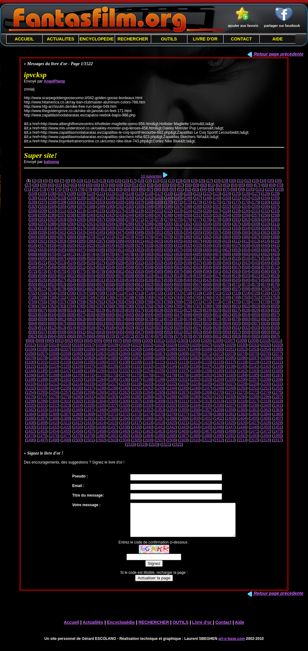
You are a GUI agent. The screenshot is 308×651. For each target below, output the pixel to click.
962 (33, 336)
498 (71, 258)
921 (139, 328)
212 (71, 211)
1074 (242, 353)
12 (95, 180)
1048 (195, 349)
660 (130, 284)
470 (52, 254)
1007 (230, 340)
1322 (54, 405)
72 (35, 189)
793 (159, 306)
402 (149, 241)
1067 (160, 353)
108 (71, 193)
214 (91, 211)
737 (120, 297)
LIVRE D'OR (205, 38)
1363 (277, 410)
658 (110, 284)
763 (120, 302)
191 (120, 206)
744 (188, 297)
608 (130, 276)
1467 (207, 431)
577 (81, 271)
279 (217, 219)
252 (207, 215)
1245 (183, 388)
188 (91, 206)
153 (256, 198)
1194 (101, 379)
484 (188, 254)
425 (120, 245)
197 (178, 206)
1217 (113, 384)
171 (178, 202)
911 (42, 328)
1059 (66, 353)
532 (149, 263)
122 (207, 193)
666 (188, 284)
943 (101, 332)
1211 (42, 384)
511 (198, 258)
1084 (101, 358)
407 (198, 241)
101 (260, 189)
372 (110, 237)
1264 (148, 392)
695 (217, 289)
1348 (101, 410)
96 (218, 189)
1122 (30, 366)
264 (71, 219)
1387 (42, 418)
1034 (30, 349)
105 (42, 193)
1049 (207, 349)
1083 (89, 358)
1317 (254, 401)
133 (62, 198)
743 (178, 297)
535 (178, 263)
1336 (219, 405)
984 (246, 336)
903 (217, 323)
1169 (66, 375)
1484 (148, 436)
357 (217, 232)
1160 (219, 371)
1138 (219, 366)
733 (81, 297)
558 (149, 267)
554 (110, 267)
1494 (266, 436)
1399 (183, 418)
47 (104, 185)
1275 (277, 392)
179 (256, 202)
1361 (254, 410)
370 (91, 237)
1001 (159, 340)
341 (62, 232)
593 (236, 271)
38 (36, 185)
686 (130, 289)
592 (227, 271)
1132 (148, 366)
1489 (207, 436)
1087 (136, 358)
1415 (113, 423)
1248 (219, 388)
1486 (172, 436)
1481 (113, 436)
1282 (101, 397)
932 (246, 328)
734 (91, 297)
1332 (172, 405)
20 (156, 180)
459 (198, 250)
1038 (77, 349)
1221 (160, 384)
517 (256, 258)
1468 (219, 431)
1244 (172, 388)
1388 (54, 418)
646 (246, 280)
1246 (195, 388)
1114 (195, 362)
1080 (54, 358)
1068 (172, 353)
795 (178, 306)
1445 (207, 427)
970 (110, 336)
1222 (172, 384)
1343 (42, 410)
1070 (195, 353)
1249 (230, 388)
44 (81, 185)
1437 (113, 427)
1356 (195, 410)
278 (207, 219)
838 (91, 315)
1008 (241, 340)
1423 (207, 423)
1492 (242, 436)
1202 (195, 379)
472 (71, 254)
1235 (66, 388)
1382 (242, 414)
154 (266, 198)
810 (71, 310)
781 (42, 306)
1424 (219, 423)
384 (227, 237)
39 (43, 185)
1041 (113, 349)
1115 (207, 362)
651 (42, 284)
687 (139, 289)
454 (149, 250)
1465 (183, 431)
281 (236, 219)
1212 (54, 384)
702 (33, 293)
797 (198, 306)
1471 (254, 431)
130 (33, 198)
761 (101, 302)
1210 (30, 384)
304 (207, 224)
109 (81, 193)
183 (42, 206)
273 (159, 219)
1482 (125, 436)
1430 (30, 427)
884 (33, 323)
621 (256, 276)
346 (110, 232)
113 (120, 193)
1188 (30, 379)
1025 (183, 345)
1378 (195, 414)
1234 (54, 388)
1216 (101, 384)
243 (120, 215)
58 (188, 185)
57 (181, 185)
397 (101, 241)
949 (159, 332)
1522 (177, 444)
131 (42, 198)
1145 (42, 371)
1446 (219, 427)
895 (139, 323)
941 (81, 332)
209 (42, 211)
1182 (219, 375)
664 (168, 284)
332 (227, 228)
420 (71, 245)
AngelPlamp (54, 81)
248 (168, 215)
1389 (66, 418)
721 (217, 293)
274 (168, 219)
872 (168, 319)
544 (266, 263)
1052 (242, 349)
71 (28, 189)
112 (110, 193)
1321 (42, 405)
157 (42, 202)
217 (120, 211)
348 (130, 232)
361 (256, 232)
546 (33, 267)
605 (101, 276)
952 (188, 332)
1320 (30, 405)
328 (188, 228)
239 (81, 215)
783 (62, 306)
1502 (101, 440)
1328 (125, 405)
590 (207, 271)
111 (101, 193)
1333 (183, 405)
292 (91, 224)
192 (130, 206)
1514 (242, 440)
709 (101, 293)
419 (62, 245)
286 (33, 224)
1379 (207, 414)
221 (159, 211)
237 (62, 215)
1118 (242, 362)
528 (110, 263)
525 (81, 263)
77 (73, 189)
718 (188, 293)
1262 (125, 392)
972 (130, 336)
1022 (148, 345)
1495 (277, 436)
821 (178, 310)
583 (139, 271)
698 (246, 289)
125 (236, 193)
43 (74, 185)
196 (168, 206)
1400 (195, 418)
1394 (125, 418)
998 (127, 340)
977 (178, 336)
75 (58, 189)
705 (62, 293)
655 (81, 284)
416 (33, 245)
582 (130, 271)
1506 (148, 440)
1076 (266, 353)
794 (168, 306)
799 (217, 306)
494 (33, 258)
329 (198, 228)
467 (275, 250)
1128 (101, 366)
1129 (113, 366)
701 (275, 289)
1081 (66, 358)
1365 (42, 414)
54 (158, 185)
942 (91, 332)
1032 (266, 345)
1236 (77, 388)
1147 (66, 371)
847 (178, 315)
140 (130, 198)
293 (101, 224)
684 (110, 289)
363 (275, 232)
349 (139, 232)
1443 (183, 427)
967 (81, 336)
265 (81, 219)
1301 (66, 401)
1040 (101, 349)
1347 (89, 410)
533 (159, 263)
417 (42, 245)
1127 (89, 366)
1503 (113, 440)
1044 (148, 349)
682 (91, 289)
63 (227, 185)
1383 (254, 414)
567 (236, 267)
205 (256, 206)
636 (149, 280)
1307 (136, 401)
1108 (125, 362)
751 (256, 297)
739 (139, 297)
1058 (54, 353)
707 (81, 293)
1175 (136, 375)
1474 (30, 436)
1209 (277, 379)
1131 (136, 366)
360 (246, 232)
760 (91, 302)
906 (246, 323)
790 (130, 306)
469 (42, 254)
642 (207, 280)
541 (236, 263)
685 (120, 289)
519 (275, 258)
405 (178, 241)
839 (101, 315)
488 (227, 254)
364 (33, 237)
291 (81, 224)
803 (256, 306)
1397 (160, 418)
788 (110, 306)
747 (217, 297)
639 (178, 280)
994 (88, 340)
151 (236, 198)
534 (168, 263)
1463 (160, 431)
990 (49, 340)
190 (110, 206)
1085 (113, 358)
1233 (42, 388)
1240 (125, 388)
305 (217, 224)
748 (227, 297)
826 (227, 310)
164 (110, 202)
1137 (207, 366)
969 (101, 336)
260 (33, 219)
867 (120, 319)
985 (256, 336)
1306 (125, 401)
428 (149, 245)
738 (130, 297)
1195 (113, 379)
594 (246, 271)
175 (217, 202)
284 (266, 219)
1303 (89, 401)
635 (139, 280)
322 (130, 228)
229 (236, 211)
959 (256, 332)
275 (178, 219)
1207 (254, 379)
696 (227, 289)
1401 (207, 418)
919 (120, 328)
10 (80, 180)
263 (62, 219)
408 (207, 241)
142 (149, 198)
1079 (42, 358)
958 (246, 332)
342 (71, 232)
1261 (113, 392)
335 (256, 228)
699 (256, 289)
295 (120, 224)
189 (101, 206)
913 (62, 328)
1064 (125, 353)
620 (246, 276)
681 (81, 289)
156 (33, 202)
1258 (77, 392)
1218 (125, 384)
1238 (101, 388)
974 (149, 336)
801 (236, 306)
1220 (148, 384)
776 (246, 302)
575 (62, 271)
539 (217, 263)
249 (178, 215)
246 (149, 215)
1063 (113, 353)
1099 (277, 358)
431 (178, 245)
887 (62, 323)
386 (246, 237)
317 (81, 228)
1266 (172, 392)
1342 (30, 410)
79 (89, 189)
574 (52, 271)
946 (130, 332)
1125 (66, 366)
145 (178, 198)
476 (110, 254)
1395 (136, 418)
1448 (242, 427)
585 (159, 271)
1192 (77, 379)
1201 (183, 379)
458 (188, 250)
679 (62, 289)
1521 (166, 444)
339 (42, 232)
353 (178, 232)
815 (120, 310)
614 (188, 276)
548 (52, 267)
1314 (219, 401)
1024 (172, 345)
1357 (207, 410)
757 (62, 302)
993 (78, 340)
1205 (230, 379)
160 (71, 202)
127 (256, 193)
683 (101, 289)
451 (120, 250)
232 (266, 211)
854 (246, 315)
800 (227, 306)
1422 (195, 423)
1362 (266, 410)
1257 (66, 392)
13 (103, 180)
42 (66, 185)
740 (149, 297)
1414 (101, 423)
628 (71, 280)
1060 (77, 353)
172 (188, 202)
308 (246, 224)
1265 (160, 392)
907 (256, 323)
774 (227, 302)
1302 (77, 401)
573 (42, 271)
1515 (254, 440)
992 (69, 340)
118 (168, 193)
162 (91, 202)
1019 (113, 345)
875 (198, 319)
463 (236, 250)
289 (62, 224)
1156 (172, 371)
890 (91, 323)
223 (178, 211)
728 (33, 297)
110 (91, 193)
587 (178, 271)
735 (101, 297)
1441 (160, 427)
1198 (148, 379)
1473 (277, 431)
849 (198, 315)
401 (139, 241)
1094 (219, 358)
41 (59, 185)
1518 (130, 444)
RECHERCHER (133, 38)
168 (149, 202)
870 (149, 319)
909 (275, 323)
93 (196, 189)
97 (226, 189)
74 (51, 189)
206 (266, 206)
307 (236, 224)
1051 (230, 349)
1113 (183, 362)
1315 (230, 401)
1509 (183, 440)
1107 (113, 362)
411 (236, 241)
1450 (266, 427)
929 (217, 328)
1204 (219, 379)
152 (246, 198)
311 (275, 224)
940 (71, 332)
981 (217, 336)
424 (110, 245)
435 (217, 245)
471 (62, 254)
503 (120, 258)
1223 (183, 384)
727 (275, 293)
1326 (101, 405)
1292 (219, 397)
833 (42, 315)
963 (42, 336)
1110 (148, 362)
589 (198, 271)
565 (217, 267)
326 (168, 228)
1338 (242, 405)
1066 (148, 353)
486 (207, 254)
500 (91, 258)
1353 (160, 410)
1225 (207, 384)
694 (207, 289)
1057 (42, 353)
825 (217, 310)
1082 (77, 358)
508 (168, 258)
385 (236, 237)
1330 (148, 405)
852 (227, 315)
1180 (195, 375)
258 (266, 215)
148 (207, 198)
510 (188, 258)
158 (52, 202)
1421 (183, 423)
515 (236, 258)
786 (91, 306)
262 (52, 219)
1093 (207, 358)
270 (130, 219)
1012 (30, 345)
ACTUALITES (60, 38)
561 (178, 267)
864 (91, 319)
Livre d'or (202, 628)
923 (159, 328)
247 (159, 215)
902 (207, 323)
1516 (266, 440)
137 (101, 198)
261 (42, 219)
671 (236, 284)
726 (266, 293)
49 (120, 185)
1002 (171, 340)
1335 (207, 405)
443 (42, 250)
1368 (77, 414)
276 (188, 219)
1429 (277, 423)
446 (71, 250)
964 (52, 336)
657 (101, 284)
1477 (66, 436)
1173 (113, 375)
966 (71, 336)
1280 (77, 397)
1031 (254, 345)
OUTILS (169, 38)
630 (91, 280)
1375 (160, 414)
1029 (230, 345)
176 (227, 202)
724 (246, 293)
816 (130, 310)
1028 (219, 345)
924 (168, 328)
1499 (66, 440)
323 (139, 228)
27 (209, 180)
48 (112, 185)
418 (52, 245)
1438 (125, 427)
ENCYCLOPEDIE (96, 38)
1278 (54, 397)
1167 (42, 375)
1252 (266, 388)
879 (236, 319)
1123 (42, 366)
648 (266, 280)
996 (108, 340)
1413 (89, 423)
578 (91, 271)
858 (33, 319)
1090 (172, 358)
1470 (242, 431)
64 (234, 185)
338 (33, 232)
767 (159, 302)
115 (139, 193)
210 (52, 211)
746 (207, 297)
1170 (77, 375)
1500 (77, 440)
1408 (30, 423)
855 (256, 315)
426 (130, 245)
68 (265, 185)
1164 (266, 371)
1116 (219, 362)
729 (42, 297)
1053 (254, 349)
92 (188, 189)
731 (62, 297)
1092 (195, 358)
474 (91, 254)
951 (178, 332)
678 (52, 289)
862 (71, 319)
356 (207, 232)
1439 (136, 427)
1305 (113, 401)
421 (81, 245)
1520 (154, 444)
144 (168, 198)
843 (139, 315)
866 (110, 319)
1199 (160, 379)
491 (256, 254)
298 (149, 224)
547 (42, 267)
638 (168, 280)
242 (110, 215)
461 (217, 250)
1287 (160, 397)
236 (52, 215)
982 (227, 336)
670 (227, 284)
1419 (160, 423)
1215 (89, 384)
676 (33, 289)
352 (168, 232)
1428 (266, 423)
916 (91, 328)
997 (117, 340)
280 (227, 219)
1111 (160, 362)
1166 (30, 375)
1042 (125, 349)
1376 (172, 414)
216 (110, 211)
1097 (254, 358)
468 (33, 254)
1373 (136, 414)
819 (159, 310)
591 (217, 271)
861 (62, 319)
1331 (160, 405)
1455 (66, 431)
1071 (207, 353)
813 (101, 310)
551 (81, 267)
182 (33, 206)
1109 (136, 362)
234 (33, 215)
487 (217, 254)
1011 (277, 340)
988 (30, 340)
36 (278, 180)
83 (119, 189)
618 (227, 276)
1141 (254, 366)
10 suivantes (151, 176)
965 (62, 336)
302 (188, 224)
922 (149, 328)
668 (207, 284)
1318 (266, 401)
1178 (172, 375)
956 (227, 332)
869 (139, 319)
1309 (160, 401)
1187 (277, 375)
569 (256, 267)
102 (270, 189)
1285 (136, 397)
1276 (30, 397)
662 (149, 284)
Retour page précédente (275, 54)
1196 (125, 379)
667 (198, 284)
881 (256, 319)
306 (227, 224)
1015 (66, 345)
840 (110, 315)
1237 (89, 388)
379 (178, 237)
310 (266, 224)
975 (159, 336)
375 (139, 237)
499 (81, 258)
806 (33, 310)
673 (256, 284)
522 (52, 263)
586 (168, 271)
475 (101, 254)
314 (52, 228)
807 (42, 310)
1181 (207, 375)
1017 (89, 345)
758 (71, 302)
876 (207, 319)
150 (227, 198)
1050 (219, 349)
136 (91, 198)
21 (164, 180)
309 (256, 224)
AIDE (277, 38)
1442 (172, 427)
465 (256, 250)
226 (207, 211)
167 (139, 202)
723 (236, 293)
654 (71, 284)
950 (168, 332)
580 (110, 271)
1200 (172, 379)
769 (178, 302)
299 (159, 224)
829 (256, 310)
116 (149, 193)
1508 (172, 440)
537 (198, 263)
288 (52, 224)
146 (188, 198)
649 (275, 280)
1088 (148, 358)
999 (137, 340)
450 (110, 250)
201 (217, 206)
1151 (113, 371)
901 (198, 323)
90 (173, 189)
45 (89, 185)
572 (33, 271)
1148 (77, 371)
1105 (89, 362)
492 (266, 254)
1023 (160, 345)
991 (59, 340)
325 (159, 228)
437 (236, 245)
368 (71, 237)
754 (33, 302)
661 (139, 284)
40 (51, 185)
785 (81, 306)
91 (180, 189)
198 (188, 206)
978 (188, 336)
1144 (30, 371)
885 (42, 323)
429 (159, 245)
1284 (125, 397)
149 (217, 198)
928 (207, 328)
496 (52, 258)
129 (275, 193)
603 (81, 276)
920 (130, 328)
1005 (206, 340)
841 (120, 315)
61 (211, 185)
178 (246, 202)
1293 (230, 397)
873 (178, 319)
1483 (136, 436)
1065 (136, 353)
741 (159, 297)
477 (120, 254)
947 (139, 332)
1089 (160, 358)
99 (241, 189)
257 (256, 215)
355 (198, 232)
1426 (242, 423)
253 (217, 215)
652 (52, 284)
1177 (160, 375)
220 (149, 211)
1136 (195, 366)
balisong (51, 162)
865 (101, 319)
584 (149, 271)
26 (202, 180)
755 (42, 302)
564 (207, 267)
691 (178, 289)
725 (256, 293)
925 (178, 328)
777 (256, 302)
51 (135, 185)
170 (168, 202)
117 (159, 193)
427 (139, 245)
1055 (277, 349)
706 (71, 293)
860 (52, 319)
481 (159, 254)
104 (33, 193)
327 (178, 228)
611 (159, 276)
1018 (101, 345)
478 (130, 254)
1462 (148, 431)
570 (266, 267)
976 (168, 336)
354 (188, 232)
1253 (277, 388)
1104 (77, 362)
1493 (254, 436)
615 (198, 276)
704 (52, 293)
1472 (266, 431)
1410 (54, 423)
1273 (254, 392)
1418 (148, 423)
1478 (77, 436)
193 (139, 206)
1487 (183, 436)
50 (127, 185)
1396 (148, 418)
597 (275, 271)
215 (101, 211)
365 (42, 237)
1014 (54, 345)
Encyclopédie (121, 628)
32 (248, 180)
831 (275, 310)
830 (266, 310)
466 (266, 250)
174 (207, 202)
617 (217, 276)
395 (81, 241)
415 (275, 241)
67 (257, 185)
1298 (30, 401)
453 (139, 250)
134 (71, 198)
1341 (277, 405)
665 (178, 284)
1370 (101, 414)
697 (236, 289)
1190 (54, 379)
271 (139, 219)
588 (188, 271)
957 (236, 332)
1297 (277, 397)
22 (171, 180)
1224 (195, 384)
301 (178, 224)
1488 (195, 436)
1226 (219, 384)
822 (188, 310)
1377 (183, 414)
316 (71, 228)
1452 (30, 431)
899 (178, 323)
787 (101, 306)
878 (227, 319)
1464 (172, 431)
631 (101, 280)
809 (62, 310)
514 (227, 258)
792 (149, 306)
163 (101, 202)
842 (130, 315)
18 (141, 180)
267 (101, 219)
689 (159, 289)
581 (120, 271)
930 (227, 328)
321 (120, 228)
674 (266, 284)
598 (33, 276)
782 (52, 306)
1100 (30, 362)
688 (149, 289)
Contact (223, 628)
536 (188, 263)
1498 (54, 440)
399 (120, 241)
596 (266, 271)
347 (120, 232)
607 (120, 276)
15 (118, 180)
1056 (30, 353)
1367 (66, 414)
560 (168, 267)
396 (91, 241)
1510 (195, 440)
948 (149, 332)
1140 (242, 366)
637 (159, 280)
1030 (242, 345)
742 (168, 297)
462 (227, 250)
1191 (66, 379)
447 (81, 250)
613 (178, 276)
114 (130, 193)
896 (149, 323)
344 (91, 232)
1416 (125, 423)
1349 (113, 410)
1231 (277, 384)
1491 (230, 436)
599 (42, 276)
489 (236, 254)
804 (266, 306)
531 (139, 263)
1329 (136, 405)
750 (246, 297)
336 (266, 228)
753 (275, 297)
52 (142, 185)
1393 (113, 418)
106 (52, 193)
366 (52, 237)
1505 (136, 440)
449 (101, 250)
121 (198, 193)
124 (227, 193)
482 (168, 254)
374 (130, 237)
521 (42, 263)
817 (139, 310)
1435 (89, 427)
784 (71, 306)
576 (71, 271)
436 (227, 245)
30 (232, 180)
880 (246, 319)
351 (159, 232)
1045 (160, 349)
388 (266, 237)
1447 (230, 427)
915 (81, 328)
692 (188, 289)
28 (217, 180)
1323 (66, 405)
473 (81, 254)
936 (33, 332)
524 (71, 263)
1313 (207, 401)
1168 (54, 375)
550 (71, 267)
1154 (148, 371)
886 (52, 323)
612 (168, 276)
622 (266, 276)
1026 (195, 345)
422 (91, 245)
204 (246, 206)
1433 (66, 427)
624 (33, 280)
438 (246, 245)
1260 (101, 392)
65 (242, 185)
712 (130, 293)
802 (246, 306)
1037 (66, 349)
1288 (172, 397)
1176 (148, 375)
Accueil (71, 628)
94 (203, 189)
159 (62, 202)
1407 (277, 418)
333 (236, 228)
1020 (125, 345)
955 (217, 332)
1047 (183, 349)
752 (266, 297)
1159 (207, 371)
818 (149, 310)
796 (188, 306)
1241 (136, 388)
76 (66, 189)
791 (139, 306)
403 (159, 241)
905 (236, 323)
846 (168, 315)
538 (207, 263)
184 (52, 206)
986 (266, 336)
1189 (42, 379)
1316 (242, 401)
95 (211, 189)
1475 (42, 436)
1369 (89, 414)
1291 (207, 397)
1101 (42, 362)
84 (127, 189)
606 (110, 276)
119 (178, 193)
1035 (42, 349)
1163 (254, 371)
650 (33, 284)
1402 (219, 418)
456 (168, 250)
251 (198, 215)
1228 (242, 384)
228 (227, 211)
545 (275, 263)
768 (168, 302)
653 (62, 284)
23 (179, 180)
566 (227, 267)
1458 (101, 431)
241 (101, 215)
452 (130, 250)
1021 (136, 345)
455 (159, 250)
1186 (266, 375)
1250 (242, 388)
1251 (254, 388)
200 (207, 206)
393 (62, 241)
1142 (266, 366)
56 (173, 185)
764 (130, 302)
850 (207, 315)
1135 (183, 366)
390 (33, 241)
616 (207, 276)
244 (130, 215)
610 (149, 276)
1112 (172, 362)
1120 (266, 362)
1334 (195, 405)
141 (139, 198)
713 (139, 293)
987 (275, 336)
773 (217, 302)
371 (101, 237)
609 (139, 276)
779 (275, 302)
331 (217, 228)
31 (240, 180)
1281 (89, 397)
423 (101, 245)
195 (159, 206)
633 (120, 280)
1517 (277, 440)
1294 (242, 397)
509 (178, 258)
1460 (125, 431)
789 (120, 306)
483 (178, 254)
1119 (254, 362)
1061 (89, 353)
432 (188, 245)
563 (198, 267)
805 (275, 306)
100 (250, 189)
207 (275, 206)
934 (266, 328)
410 (227, 241)
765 (139, 302)
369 (81, 237)
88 (158, 189)
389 (275, 237)
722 (227, 293)
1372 (125, 414)
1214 (77, 384)
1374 (148, 414)
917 (101, 328)
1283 (113, 397)
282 (246, 219)
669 (217, 284)
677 (42, 289)
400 (130, 241)
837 (81, 315)
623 (275, 276)
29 (225, 180)
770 (188, 302)
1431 (42, 427)
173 (198, 202)
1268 (195, 392)
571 (275, 267)
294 (110, 224)
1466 (195, 431)
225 (198, 211)
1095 (230, 358)
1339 (254, 405)
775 (236, 302)
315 (62, 228)
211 (62, 211)
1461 (136, 431)
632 (110, 280)
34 (263, 180)
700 (266, 289)
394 (71, 241)
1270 (219, 392)
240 (91, 215)
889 (81, 323)
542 (246, 263)
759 (81, 302)
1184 (242, 375)
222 (168, 211)
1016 (77, 345)
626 (52, 280)
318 (91, 228)
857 (275, 315)
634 (130, 280)
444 (52, 250)
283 (256, 219)
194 (149, 206)
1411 (66, 423)
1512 (219, 440)
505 (139, 258)
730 (52, 297)
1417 (136, 423)
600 (52, 276)
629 (81, 280)
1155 (160, 371)
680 (71, 289)
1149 (89, 371)
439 (256, 245)
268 (110, 219)
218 (130, 211)
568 (246, 267)
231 (256, 211)
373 (120, 237)
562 (188, 267)
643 (217, 280)
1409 (42, 423)
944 (110, 332)
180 (266, 202)
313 (42, 228)
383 (217, 237)
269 (120, 219)
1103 (66, 362)
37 (28, 185)
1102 (54, 362)
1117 (230, 362)
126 (246, 193)
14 (110, 180)
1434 (77, 427)
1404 (242, 418)
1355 (183, 410)
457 (178, 250)
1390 (77, 418)
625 (42, 280)
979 (198, 336)
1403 (230, 418)
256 (246, 215)
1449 (254, 427)
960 (266, 332)
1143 (277, 366)
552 (91, 267)
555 (120, 267)
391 (42, 241)
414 (266, 241)
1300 (54, 401)
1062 (101, 353)
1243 (160, 388)
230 (246, 211)
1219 (136, 384)
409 (217, 241)
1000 (147, 340)
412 (246, 241)
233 (275, 211)
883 (275, 319)
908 (266, 323)
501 (101, 258)
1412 (77, 423)
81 (104, 189)
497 (62, 258)
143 (159, 198)
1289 (183, 397)
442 (33, 250)
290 (71, 224)
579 (101, 271)
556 (130, 267)
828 (246, 310)
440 (266, 245)
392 (52, 241)
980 (207, 336)
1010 (265, 340)
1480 (101, 436)
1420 (172, 423)
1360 (242, 410)
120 (188, 193)
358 (227, 232)
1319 (277, 401)
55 (165, 185)
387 (256, 237)
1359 (230, 410)
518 (266, 258)
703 (42, 293)
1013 (42, 345)
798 (207, 306)
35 (271, 180)
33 (255, 180)
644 (227, 280)
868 (130, 319)
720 (207, 293)
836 (71, 315)
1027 (207, 345)
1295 (254, 397)
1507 (160, 440)
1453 (42, 431)
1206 (242, 379)
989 (40, 340)
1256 (54, 392)
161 (81, 202)
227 (217, 211)
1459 (113, 431)
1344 (54, 410)
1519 (142, 444)
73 (43, 189)
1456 (77, 431)
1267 (183, 392)
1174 (125, 375)
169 (159, 202)
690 (168, 289)
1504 (125, 440)
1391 (89, 418)
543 (256, 263)
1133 (160, 366)
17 (133, 180)
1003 (183, 340)
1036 (54, 349)
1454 (54, 431)
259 (275, 215)
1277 (42, 397)
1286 (148, 397)
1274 (266, 392)
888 (71, 323)
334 (246, 228)
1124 (54, 366)
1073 (230, 353)
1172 (101, 375)
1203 (207, 379)
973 (139, 336)
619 (236, 276)
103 (279, 189)
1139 (230, 366)
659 (120, 284)
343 (81, 232)
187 (81, 206)
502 (110, 258)
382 (207, 237)
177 (236, 202)
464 (246, 250)
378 (168, 237)
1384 (266, 414)
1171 (89, 375)
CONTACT (241, 38)
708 (91, 293)
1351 (136, 410)
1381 (230, 414)
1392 (101, 418)
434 (207, 245)
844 (149, 315)
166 (130, 202)
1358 (219, 410)
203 (236, 206)
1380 (219, 414)
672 (246, 284)
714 (149, 293)
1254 (30, 392)
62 (219, 185)
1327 (113, 405)
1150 (101, 371)
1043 (136, 349)
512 (207, 258)
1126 (77, 366)
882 (266, 319)
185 (62, 206)
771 (198, 302)
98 (234, 189)
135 (81, 198)
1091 (183, 358)
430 (168, 245)
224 (188, 211)
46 (97, 185)
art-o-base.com (231, 645)
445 (62, 250)
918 (110, 328)
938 (52, 332)
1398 (172, 418)
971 (120, 336)
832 (33, 315)
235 (42, 215)
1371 (113, 414)
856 (266, 315)
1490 (219, 436)
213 (81, 211)
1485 (160, 436)
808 (52, 310)
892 (110, 323)
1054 (266, 349)
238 (71, 215)
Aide (239, 628)
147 (198, 198)
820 (168, 310)
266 (91, 219)
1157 (183, 371)
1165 (277, 371)
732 (71, 297)
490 (246, 254)
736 (110, 297)
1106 (101, 362)
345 (101, 232)
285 (275, 219)
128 (266, 193)
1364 (30, 414)
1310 (172, 401)
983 (236, 336)
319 (101, 228)
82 (112, 189)
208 (33, 211)
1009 (253, 340)
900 (188, 323)
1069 (183, 353)
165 (120, 202)
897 (159, 323)
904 (227, 323)
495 (42, 258)
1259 (89, 392)
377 (159, 237)
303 (198, 224)
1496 (30, 440)
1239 (113, 388)
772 (207, 302)
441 (275, 245)
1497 (42, 440)
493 (275, 254)
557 (139, 267)
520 (33, 263)
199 (198, 206)
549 (62, 267)
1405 (254, 418)
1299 (42, 401)
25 (194, 180)
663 (159, 284)
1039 (89, 349)
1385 (277, 414)
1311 (183, 401)
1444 (195, 427)
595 (256, 271)
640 (188, 280)
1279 (66, 397)
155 (275, 198)
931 (236, 328)
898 (168, 323)
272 (149, 219)
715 (159, 293)
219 (139, 211)
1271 (230, 392)
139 (120, 198)
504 (130, 258)
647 (256, 280)
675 (275, 284)
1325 (89, 405)
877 (217, 319)
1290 (195, 397)
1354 (172, 410)
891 (101, 323)
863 (81, 319)
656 (91, 284)
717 (178, 293)
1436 (101, 427)
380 (188, 237)
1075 (254, 353)
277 (198, 219)
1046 (172, 349)
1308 (148, 401)
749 (236, 297)
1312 (195, 401)
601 (62, 276)
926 (188, 328)
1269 (207, 392)
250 (188, 215)
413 (256, 241)
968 (91, 336)
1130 (125, 366)
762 (110, 302)
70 (280, 185)
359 (236, 232)
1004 (194, 340)
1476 (54, 436)
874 (188, 319)
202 (227, 206)
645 (236, 280)
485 (198, 254)
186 (71, 206)
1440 (148, 427)
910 (33, 328)
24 (187, 180)
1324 (77, 405)
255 (236, 215)
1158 (195, 371)
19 (149, 180)
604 (91, 276)
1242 (148, 388)
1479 (89, 436)
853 (236, 315)
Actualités (93, 628)
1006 (218, 340)
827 (236, 310)
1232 (30, 388)
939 (62, 332)
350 (149, 232)
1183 (230, 375)
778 (266, 302)
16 (126, 180)
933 (256, 328)
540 (227, 263)
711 (120, 293)
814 (110, 310)
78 (81, 189)
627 (62, 280)
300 (168, 224)
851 (217, 315)
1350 (125, 410)
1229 (254, 384)
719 (198, 293)
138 (110, 198)
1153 (136, 371)
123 (217, 193)
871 (159, 319)
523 (62, 263)
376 (149, 237)
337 (275, 228)
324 (149, 228)
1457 (89, 431)
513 (217, 258)
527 (101, 263)
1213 (66, 384)
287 (42, 224)
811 (81, 310)
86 (142, 189)
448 (91, 250)
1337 (230, 405)
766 (149, 302)
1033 (277, 345)
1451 (277, 427)
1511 (207, 440)
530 (130, 263)
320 (110, 228)
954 (207, 332)
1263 (136, 392)
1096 (242, 358)
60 (204, 185)
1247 (207, 388)
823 (198, 310)
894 (130, 323)
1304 (101, 401)
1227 (230, 384)
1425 (230, 423)
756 (52, 302)
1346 (77, 410)
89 (165, 189)
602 (71, 276)
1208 (266, 379)
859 (42, 319)
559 (159, 267)
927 (198, 328)
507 (159, 258)
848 (188, 315)
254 (227, 215)
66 (249, 185)
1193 (89, 379)
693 (198, 289)
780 (33, 306)
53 (150, 185)
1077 (277, 353)
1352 (148, 410)
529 (120, 263)
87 (150, 189)
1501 (89, 440)
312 (33, 228)
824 (207, 310)
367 (62, 237)
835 (62, 315)
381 (198, 237)
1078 (30, 358)
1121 (277, 362)
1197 (136, 379)
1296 (266, 397)
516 (246, 258)
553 (101, 267)
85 (135, 189)
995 (98, 340)
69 (272, 185)
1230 (266, 384)
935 (275, 328)
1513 (230, 440)
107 (62, 193)
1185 (254, 375)
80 (96, 189)
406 (188, 241)
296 (130, 224)
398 (110, 241)
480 (149, 254)
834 (52, 315)
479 (139, 254)
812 (91, 310)
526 (91, 263)
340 (52, 232)
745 (198, 297)
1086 (125, 358)
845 (159, 315)
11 (87, 180)
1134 (172, 366)
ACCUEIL (24, 38)
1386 (30, 418)
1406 (266, 418)
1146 (54, 371)
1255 (42, 392)
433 (198, 245)
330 (207, 228)
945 (120, 332)
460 (207, 250)
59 (196, 185)
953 (198, 332)
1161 (230, 371)
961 (275, 332)
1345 (66, 410)
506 (149, 258)
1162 (242, 371)
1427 (254, 423)
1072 (219, 353)
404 (168, 241)
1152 (125, 371)
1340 (266, 405)
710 (110, 293)
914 (71, 328)
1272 (242, 392)
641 (198, 280)
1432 (54, 427)
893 (120, 323)
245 (139, 215)
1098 (266, 358)
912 (52, 328)
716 (168, 293)
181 (275, 202)
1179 (183, 375)
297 (139, 224)
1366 (54, 414)
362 (266, 232)
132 (52, 198)
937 (42, 332)
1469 (230, 431)
